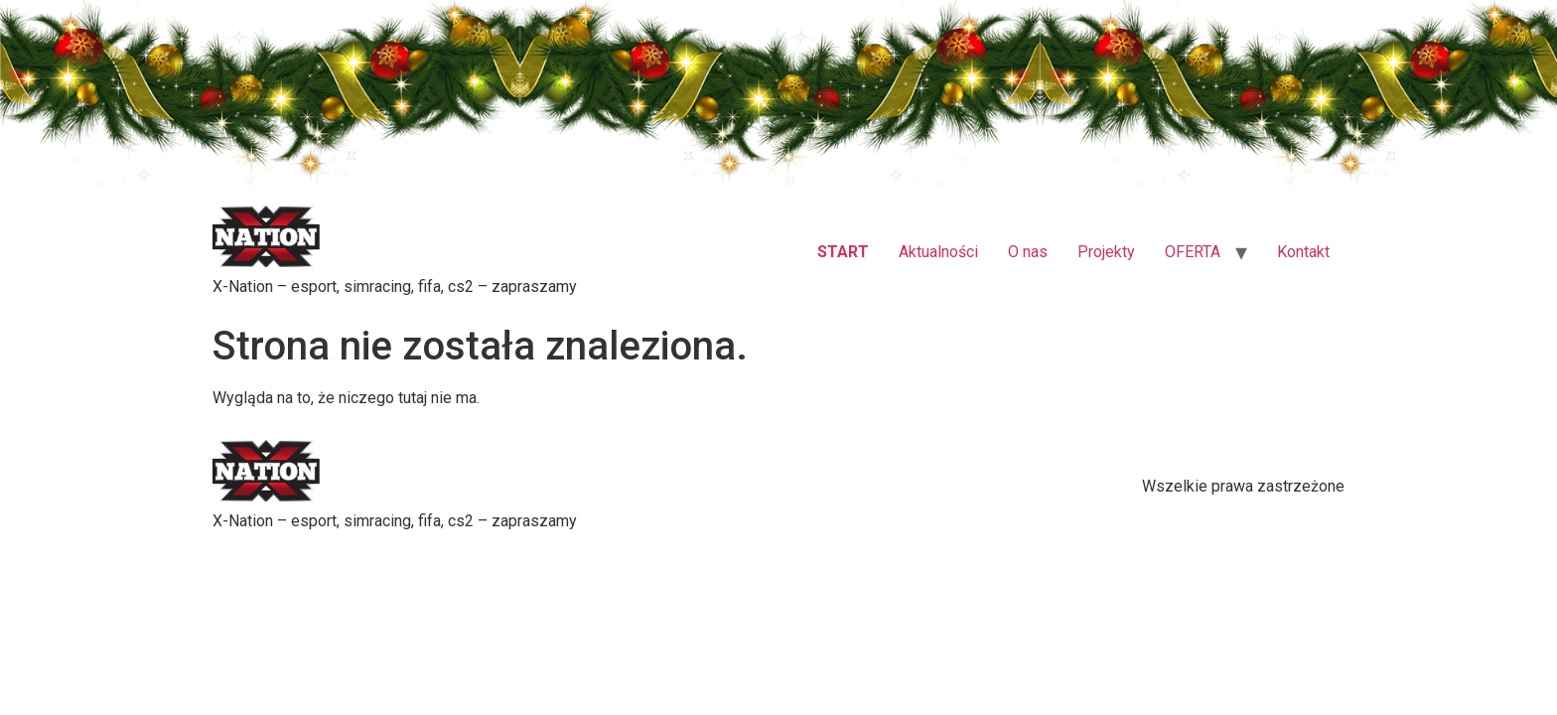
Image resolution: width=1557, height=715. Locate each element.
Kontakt (1303, 258)
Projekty (1106, 258)
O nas (1028, 258)
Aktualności (938, 258)
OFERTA (1192, 258)
